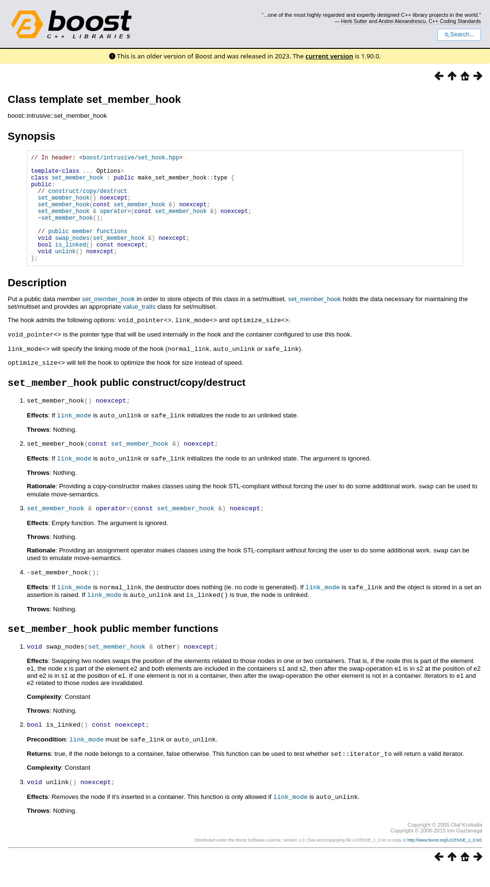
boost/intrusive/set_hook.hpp (131, 159)
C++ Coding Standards (455, 21)
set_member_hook (77, 183)
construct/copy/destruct (88, 199)
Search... (459, 34)
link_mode (74, 437)
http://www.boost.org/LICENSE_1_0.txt (444, 856)
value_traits (139, 329)
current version (329, 56)
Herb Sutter (354, 21)
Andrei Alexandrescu (402, 21)
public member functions (88, 248)
